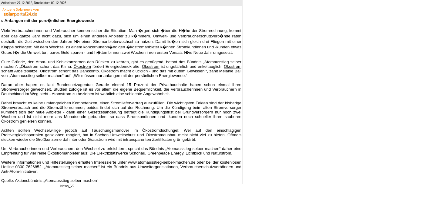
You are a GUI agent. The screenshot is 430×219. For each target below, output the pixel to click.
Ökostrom (82, 66)
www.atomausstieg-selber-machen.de (161, 162)
